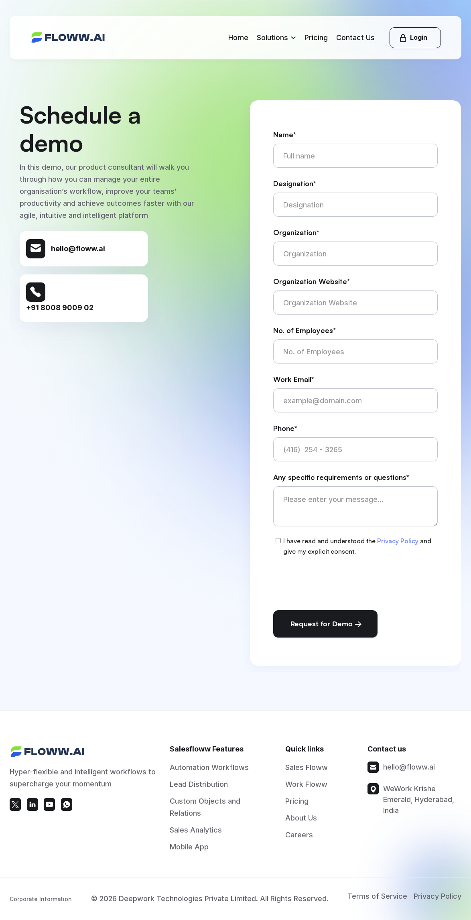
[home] (68, 37)
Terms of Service (377, 904)
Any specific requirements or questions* (341, 477)
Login (418, 37)
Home (238, 37)
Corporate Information (41, 906)
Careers (299, 839)
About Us (301, 822)
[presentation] (334, 581)
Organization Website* (311, 281)
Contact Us (355, 37)
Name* (284, 134)
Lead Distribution (199, 788)
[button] (276, 38)
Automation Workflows (209, 772)
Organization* (296, 232)
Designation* (294, 183)
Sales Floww (306, 772)
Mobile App (189, 851)
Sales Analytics (196, 834)
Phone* (285, 428)
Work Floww (306, 788)
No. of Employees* (304, 330)
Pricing (316, 37)
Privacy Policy (397, 541)
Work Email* (293, 379)
